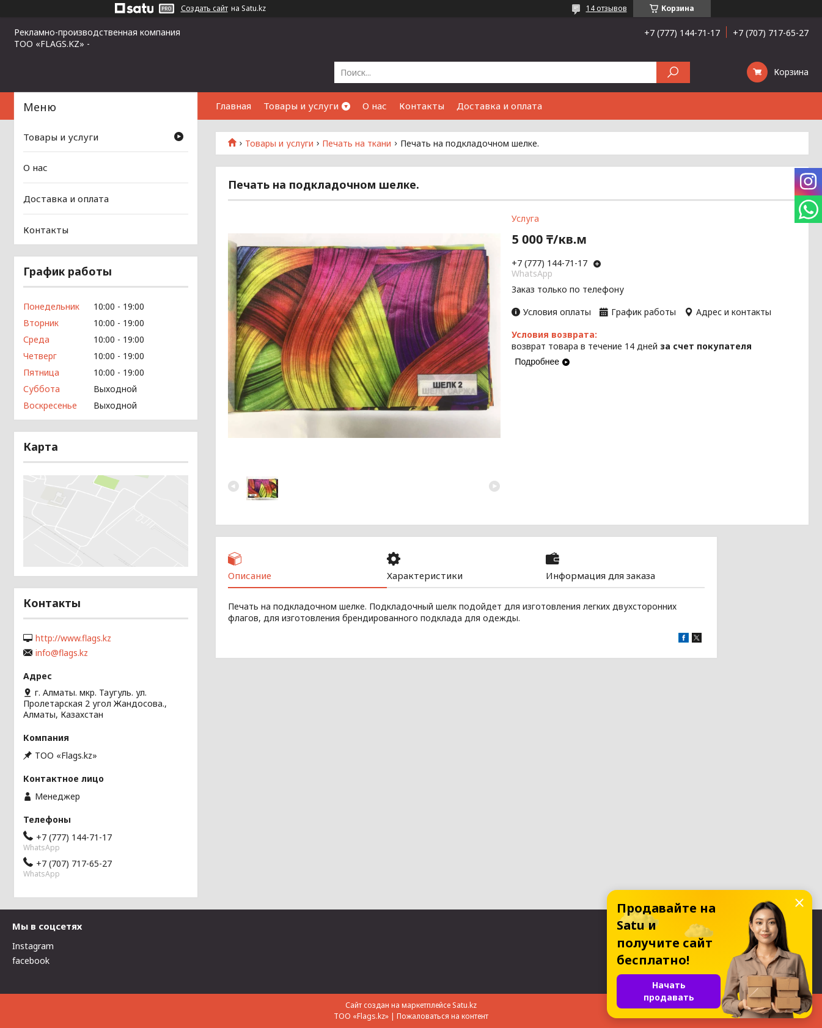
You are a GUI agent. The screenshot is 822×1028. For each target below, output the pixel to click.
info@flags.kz (61, 652)
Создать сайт (204, 8)
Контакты (421, 106)
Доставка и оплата (499, 106)
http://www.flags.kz (73, 638)
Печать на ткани (356, 143)
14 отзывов (606, 8)
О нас (374, 106)
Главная (233, 106)
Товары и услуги (301, 106)
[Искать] (673, 72)
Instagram (33, 946)
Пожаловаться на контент (442, 1016)
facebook (31, 960)
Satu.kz (464, 1005)
